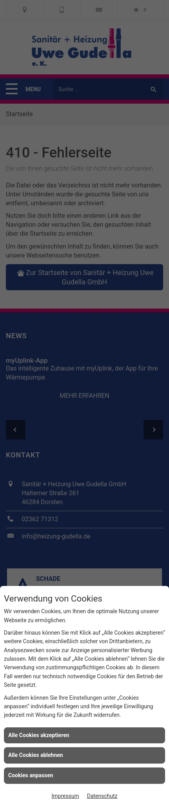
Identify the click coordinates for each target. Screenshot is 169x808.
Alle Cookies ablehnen (35, 755)
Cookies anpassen (30, 775)
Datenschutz (102, 796)
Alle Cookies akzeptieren (38, 735)
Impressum (65, 796)
